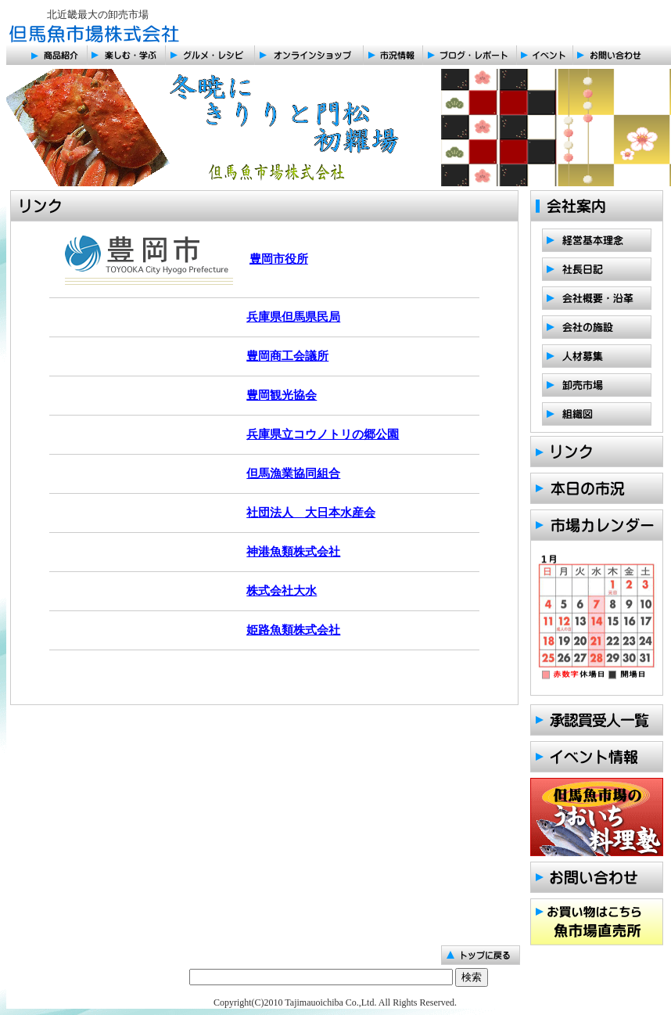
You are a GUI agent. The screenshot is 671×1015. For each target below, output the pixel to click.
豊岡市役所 (278, 259)
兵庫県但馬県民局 (293, 317)
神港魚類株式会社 (293, 551)
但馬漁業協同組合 (293, 473)
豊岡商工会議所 (287, 356)
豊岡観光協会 (281, 395)
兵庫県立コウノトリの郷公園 (322, 434)
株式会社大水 (281, 591)
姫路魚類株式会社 (293, 630)
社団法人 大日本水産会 (310, 512)
